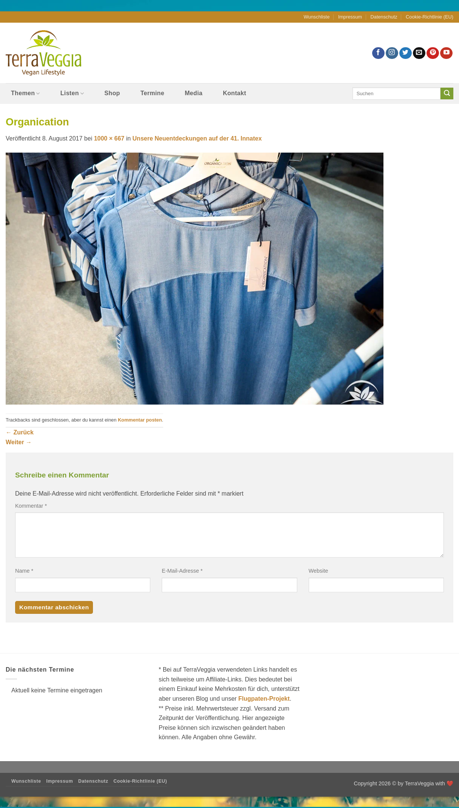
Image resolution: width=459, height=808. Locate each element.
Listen (72, 93)
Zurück (20, 432)
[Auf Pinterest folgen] (433, 53)
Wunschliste (317, 17)
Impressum (350, 17)
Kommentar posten (140, 420)
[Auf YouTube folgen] (446, 53)
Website (318, 571)
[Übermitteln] (446, 93)
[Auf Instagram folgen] (392, 53)
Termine (152, 93)
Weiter (19, 442)
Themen (25, 93)
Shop (112, 93)
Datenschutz (384, 17)
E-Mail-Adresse (182, 571)
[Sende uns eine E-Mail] (419, 53)
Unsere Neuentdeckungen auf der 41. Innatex (197, 138)
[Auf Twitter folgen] (405, 53)
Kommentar (31, 506)
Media (193, 93)
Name (24, 571)
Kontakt (234, 93)
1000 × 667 (109, 138)
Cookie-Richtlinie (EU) (429, 17)
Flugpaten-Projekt (264, 698)
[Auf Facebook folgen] (378, 53)
